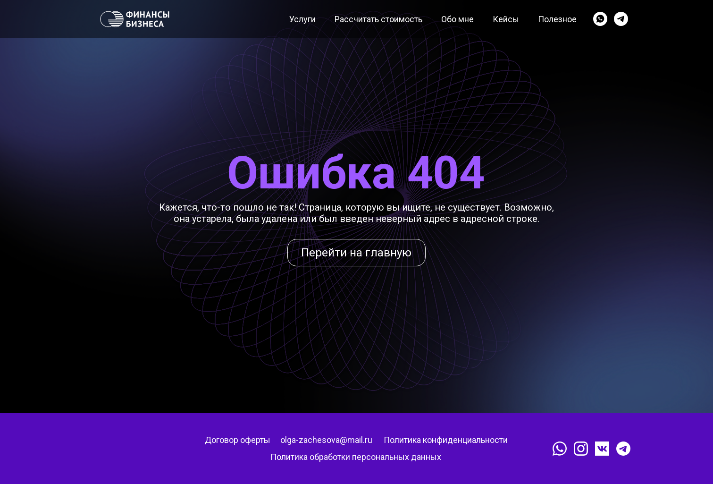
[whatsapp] (600, 19)
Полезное (557, 19)
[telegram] (621, 19)
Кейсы (506, 19)
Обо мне (457, 19)
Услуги (302, 19)
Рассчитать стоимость (378, 19)
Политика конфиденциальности (446, 440)
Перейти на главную (356, 252)
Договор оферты (237, 440)
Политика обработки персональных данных (355, 457)
